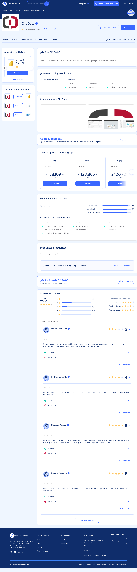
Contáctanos (89, 535)
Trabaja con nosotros (44, 551)
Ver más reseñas (87, 520)
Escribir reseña (50, 29)
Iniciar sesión (128, 3)
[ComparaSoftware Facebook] (18, 552)
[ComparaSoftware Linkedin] (11, 552)
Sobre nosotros (42, 540)
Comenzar (87, 184)
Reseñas (54, 39)
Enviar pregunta (122, 265)
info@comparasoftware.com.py (95, 555)
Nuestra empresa (43, 535)
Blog (38, 543)
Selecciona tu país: (117, 534)
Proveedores (66, 535)
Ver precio (128, 28)
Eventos (40, 547)
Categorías (83, 3)
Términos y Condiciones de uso (117, 564)
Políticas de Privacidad (84, 564)
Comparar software (108, 27)
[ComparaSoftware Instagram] (22, 552)
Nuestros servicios (67, 540)
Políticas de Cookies (99, 564)
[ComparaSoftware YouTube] (15, 552)
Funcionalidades (41, 39)
